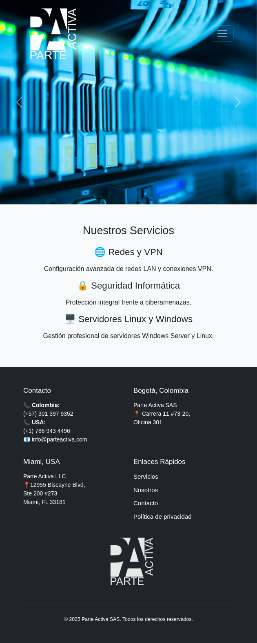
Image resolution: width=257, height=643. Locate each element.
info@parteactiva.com (59, 439)
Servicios (145, 476)
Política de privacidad (162, 516)
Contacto (145, 503)
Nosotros (145, 489)
